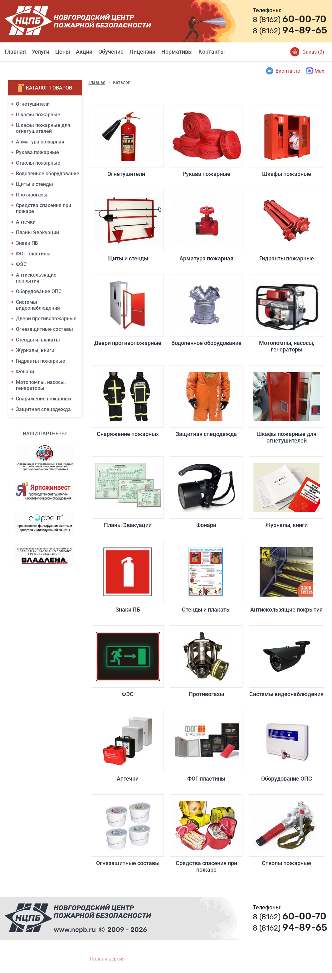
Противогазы (31, 195)
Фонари (25, 372)
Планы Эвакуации (37, 232)
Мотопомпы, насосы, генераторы (41, 385)
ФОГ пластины (33, 254)
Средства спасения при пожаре (206, 833)
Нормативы (177, 51)
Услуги (40, 51)
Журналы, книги (35, 350)
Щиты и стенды (34, 184)
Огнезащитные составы (44, 329)
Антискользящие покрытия (36, 278)
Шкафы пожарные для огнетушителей (43, 128)
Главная (15, 51)
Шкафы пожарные (38, 115)
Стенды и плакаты (38, 340)
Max (315, 70)
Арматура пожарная (40, 142)
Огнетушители (33, 104)
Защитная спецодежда (43, 409)
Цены (62, 51)
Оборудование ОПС (38, 291)
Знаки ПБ (27, 243)
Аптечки (26, 222)
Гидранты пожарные (40, 361)
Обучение (111, 51)
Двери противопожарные (46, 319)
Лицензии (142, 51)
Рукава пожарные (37, 152)
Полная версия (107, 959)
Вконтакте (282, 70)
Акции (84, 51)
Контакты (211, 51)
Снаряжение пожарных (43, 399)
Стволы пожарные (38, 163)
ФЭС (21, 264)
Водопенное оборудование (47, 174)
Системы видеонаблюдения (38, 305)
